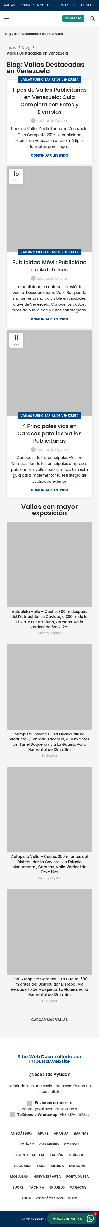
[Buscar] (92, 18)
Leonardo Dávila (52, 120)
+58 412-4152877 (74, 1114)
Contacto (73, 18)
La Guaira (49, 756)
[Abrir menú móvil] (6, 18)
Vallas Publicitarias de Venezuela (49, 79)
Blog (7, 34)
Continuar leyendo (49, 155)
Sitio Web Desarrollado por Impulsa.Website (49, 1059)
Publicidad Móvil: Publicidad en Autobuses (49, 266)
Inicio (11, 47)
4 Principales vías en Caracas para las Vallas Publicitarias (49, 433)
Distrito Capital (49, 633)
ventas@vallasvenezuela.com (49, 1108)
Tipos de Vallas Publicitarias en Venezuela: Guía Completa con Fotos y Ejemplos (49, 101)
